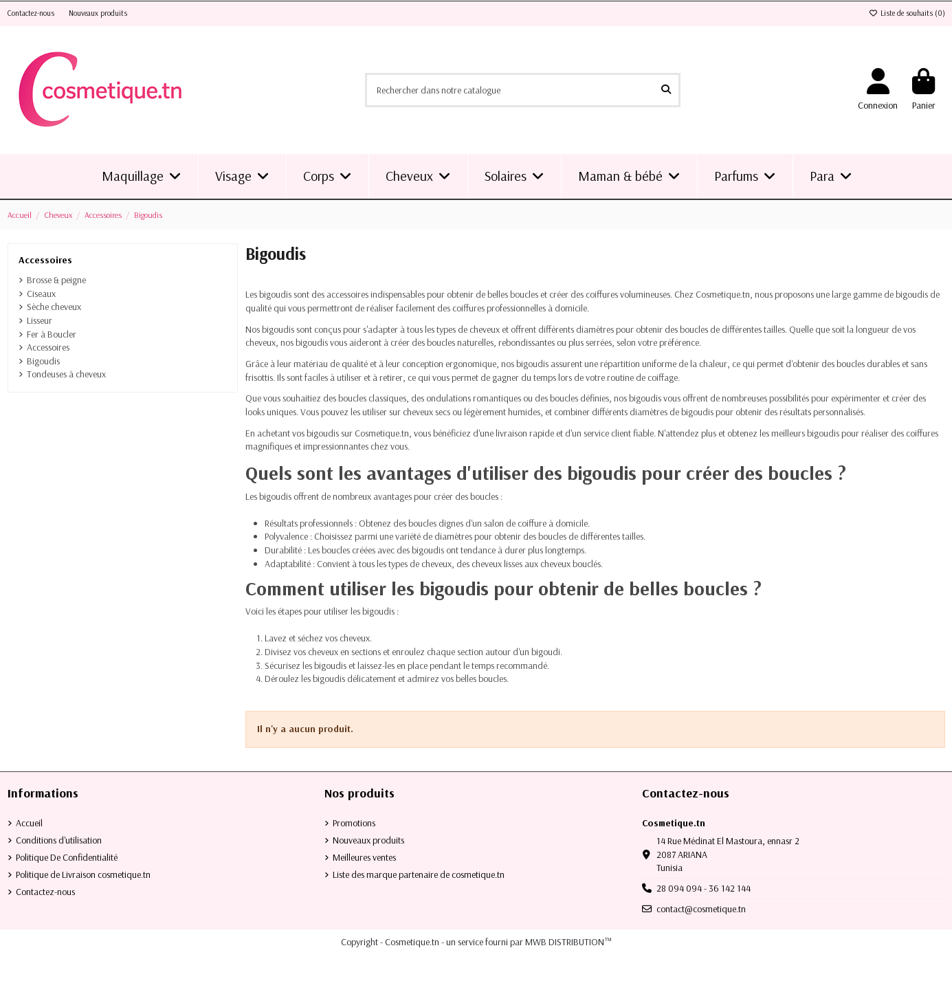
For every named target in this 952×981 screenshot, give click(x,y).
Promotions (354, 823)
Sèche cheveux (54, 306)
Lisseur (39, 320)
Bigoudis (43, 361)
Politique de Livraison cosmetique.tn (83, 874)
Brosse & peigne (56, 280)
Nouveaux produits (98, 13)
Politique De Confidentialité (67, 857)
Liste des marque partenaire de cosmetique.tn (419, 874)
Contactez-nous (32, 13)
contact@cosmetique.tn (701, 909)
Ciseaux (41, 293)
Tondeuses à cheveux (66, 374)
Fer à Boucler (51, 334)
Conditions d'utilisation (59, 840)
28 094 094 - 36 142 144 (703, 888)
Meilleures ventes (364, 857)
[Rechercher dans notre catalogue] (666, 90)
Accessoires (45, 260)
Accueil (29, 823)
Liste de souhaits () (907, 13)
